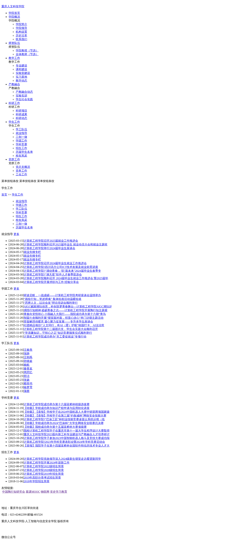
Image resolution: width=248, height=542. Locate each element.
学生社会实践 (24, 99)
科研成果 (21, 114)
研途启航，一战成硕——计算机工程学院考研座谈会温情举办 (62, 295)
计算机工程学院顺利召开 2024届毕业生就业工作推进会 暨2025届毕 (66, 278)
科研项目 (21, 110)
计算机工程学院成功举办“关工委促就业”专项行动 (55, 336)
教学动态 (21, 80)
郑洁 (26, 376)
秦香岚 (28, 368)
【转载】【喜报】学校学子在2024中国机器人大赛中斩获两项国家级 (67, 411)
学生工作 (14, 121)
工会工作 (21, 174)
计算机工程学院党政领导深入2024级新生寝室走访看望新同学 (62, 458)
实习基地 (21, 76)
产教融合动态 (24, 91)
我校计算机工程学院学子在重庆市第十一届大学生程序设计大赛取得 (67, 430)
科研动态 (21, 118)
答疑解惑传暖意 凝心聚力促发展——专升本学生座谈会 (58, 321)
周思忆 (28, 372)
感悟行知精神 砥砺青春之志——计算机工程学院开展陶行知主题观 (65, 310)
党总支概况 (23, 166)
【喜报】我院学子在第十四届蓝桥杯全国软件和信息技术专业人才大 (67, 445)
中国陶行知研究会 (13, 491)
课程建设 (21, 69)
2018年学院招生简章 (36, 481)
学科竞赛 (21, 144)
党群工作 (14, 159)
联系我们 (21, 39)
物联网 (45, 491)
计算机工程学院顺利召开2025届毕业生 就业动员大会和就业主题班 (65, 244)
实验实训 (21, 95)
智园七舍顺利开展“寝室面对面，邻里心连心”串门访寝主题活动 (63, 317)
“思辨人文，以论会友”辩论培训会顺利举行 (51, 302)
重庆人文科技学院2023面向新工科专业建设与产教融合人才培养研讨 (67, 434)
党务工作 (21, 170)
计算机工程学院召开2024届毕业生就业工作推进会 (55, 263)
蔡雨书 (28, 383)
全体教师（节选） (27, 54)
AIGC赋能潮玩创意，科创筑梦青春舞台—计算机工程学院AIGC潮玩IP (68, 306)
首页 (4, 194)
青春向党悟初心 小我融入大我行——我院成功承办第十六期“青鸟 (65, 314)
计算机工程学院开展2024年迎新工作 (47, 462)
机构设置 (21, 31)
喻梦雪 (28, 387)
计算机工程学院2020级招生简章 (44, 470)
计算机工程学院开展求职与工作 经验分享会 (51, 282)
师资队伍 (14, 43)
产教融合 (14, 84)
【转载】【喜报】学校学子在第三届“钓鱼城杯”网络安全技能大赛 (65, 415)
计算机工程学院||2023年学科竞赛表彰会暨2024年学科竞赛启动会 (64, 441)
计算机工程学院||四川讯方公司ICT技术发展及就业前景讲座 (61, 266)
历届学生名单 (24, 151)
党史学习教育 (58, 491)
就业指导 (21, 133)
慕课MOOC (33, 491)
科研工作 (14, 103)
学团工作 (21, 140)
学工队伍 (21, 129)
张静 (26, 353)
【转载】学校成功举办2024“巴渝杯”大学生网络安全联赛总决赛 (63, 423)
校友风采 (21, 155)
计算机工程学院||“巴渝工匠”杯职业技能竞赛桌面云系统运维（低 (64, 419)
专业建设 (21, 65)
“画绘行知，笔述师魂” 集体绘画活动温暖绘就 (52, 298)
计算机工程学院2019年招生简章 (44, 473)
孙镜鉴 (28, 361)
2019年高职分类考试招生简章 (42, 477)
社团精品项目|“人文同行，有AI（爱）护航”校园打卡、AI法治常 (64, 325)
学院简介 (21, 24)
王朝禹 (28, 357)
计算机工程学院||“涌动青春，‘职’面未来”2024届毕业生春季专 (62, 270)
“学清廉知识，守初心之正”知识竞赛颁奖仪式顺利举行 (58, 332)
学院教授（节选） (27, 50)
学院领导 (21, 27)
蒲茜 (26, 391)
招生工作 (21, 148)
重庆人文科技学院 (12, 6)
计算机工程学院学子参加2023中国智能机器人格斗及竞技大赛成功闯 (67, 438)
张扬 (26, 379)
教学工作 (14, 58)
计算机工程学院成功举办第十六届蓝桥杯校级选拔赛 (57, 404)
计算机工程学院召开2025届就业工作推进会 (51, 240)
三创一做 (21, 136)
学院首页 (14, 12)
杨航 (26, 364)
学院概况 (14, 16)
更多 (16, 234)
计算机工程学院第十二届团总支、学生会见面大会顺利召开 (61, 329)
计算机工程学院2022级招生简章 (44, 466)
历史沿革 (21, 35)
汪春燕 (28, 349)
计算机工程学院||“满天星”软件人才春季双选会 (53, 274)
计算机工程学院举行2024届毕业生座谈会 (49, 248)
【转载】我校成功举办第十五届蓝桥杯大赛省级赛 (55, 426)
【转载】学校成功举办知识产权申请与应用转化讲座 (57, 408)
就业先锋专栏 (32, 251)
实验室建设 (23, 73)
